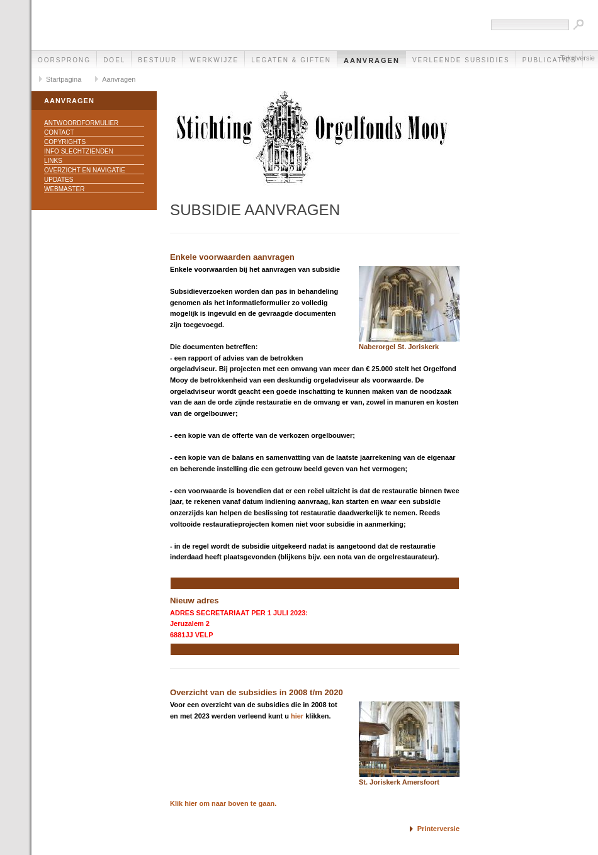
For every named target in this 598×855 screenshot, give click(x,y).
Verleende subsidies (461, 60)
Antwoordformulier (81, 123)
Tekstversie (577, 58)
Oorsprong (64, 60)
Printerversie (438, 828)
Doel (114, 60)
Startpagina (63, 79)
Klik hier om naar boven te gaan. (223, 803)
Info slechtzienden (78, 151)
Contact (59, 132)
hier (297, 716)
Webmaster (64, 189)
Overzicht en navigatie (84, 170)
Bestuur (157, 60)
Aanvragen (372, 60)
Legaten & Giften (291, 60)
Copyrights (65, 141)
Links (53, 160)
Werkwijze (214, 60)
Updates (59, 179)
